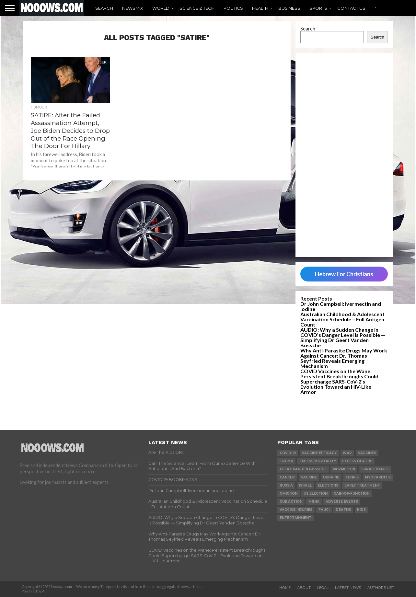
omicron (288, 493)
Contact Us (351, 8)
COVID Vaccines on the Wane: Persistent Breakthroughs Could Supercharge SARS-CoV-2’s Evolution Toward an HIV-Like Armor (339, 381)
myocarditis (378, 477)
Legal (323, 587)
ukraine (331, 477)
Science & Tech (196, 8)
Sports (318, 8)
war (347, 453)
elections (328, 485)
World (160, 8)
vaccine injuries (296, 510)
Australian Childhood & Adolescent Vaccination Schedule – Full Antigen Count (342, 319)
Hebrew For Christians (344, 274)
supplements (374, 469)
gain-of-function (351, 493)
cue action (291, 501)
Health (260, 8)
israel (305, 485)
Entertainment (295, 518)
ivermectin (344, 469)
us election (316, 493)
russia (286, 485)
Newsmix (132, 8)
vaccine (309, 477)
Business (289, 8)
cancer (287, 477)
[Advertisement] (344, 155)
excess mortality (317, 461)
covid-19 (288, 453)
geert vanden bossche (303, 469)
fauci (323, 510)
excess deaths (357, 461)
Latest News (348, 587)
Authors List (380, 587)
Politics (233, 8)
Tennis (352, 477)
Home (285, 587)
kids (361, 510)
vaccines (367, 453)
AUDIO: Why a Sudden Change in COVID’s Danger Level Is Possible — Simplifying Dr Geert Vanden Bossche (342, 337)
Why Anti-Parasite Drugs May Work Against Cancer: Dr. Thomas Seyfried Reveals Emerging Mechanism (343, 358)
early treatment (362, 485)
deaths (343, 510)
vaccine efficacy (319, 453)
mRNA (313, 501)
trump (286, 461)
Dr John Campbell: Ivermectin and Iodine (340, 306)
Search (104, 8)
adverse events (342, 501)
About (304, 587)
